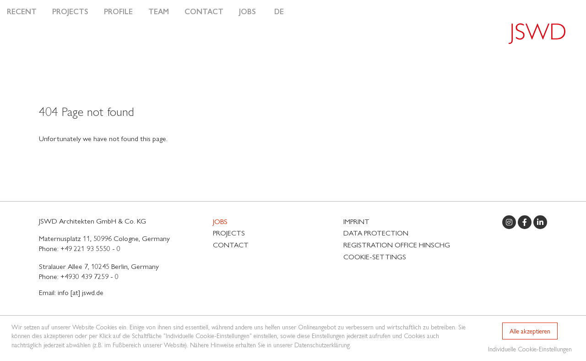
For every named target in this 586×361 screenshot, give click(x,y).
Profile (118, 11)
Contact (203, 11)
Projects (70, 11)
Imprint (356, 221)
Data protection (375, 232)
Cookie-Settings (374, 256)
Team (158, 11)
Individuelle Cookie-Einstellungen (530, 348)
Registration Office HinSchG (396, 244)
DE (279, 11)
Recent (22, 11)
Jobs (247, 11)
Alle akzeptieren (530, 330)
